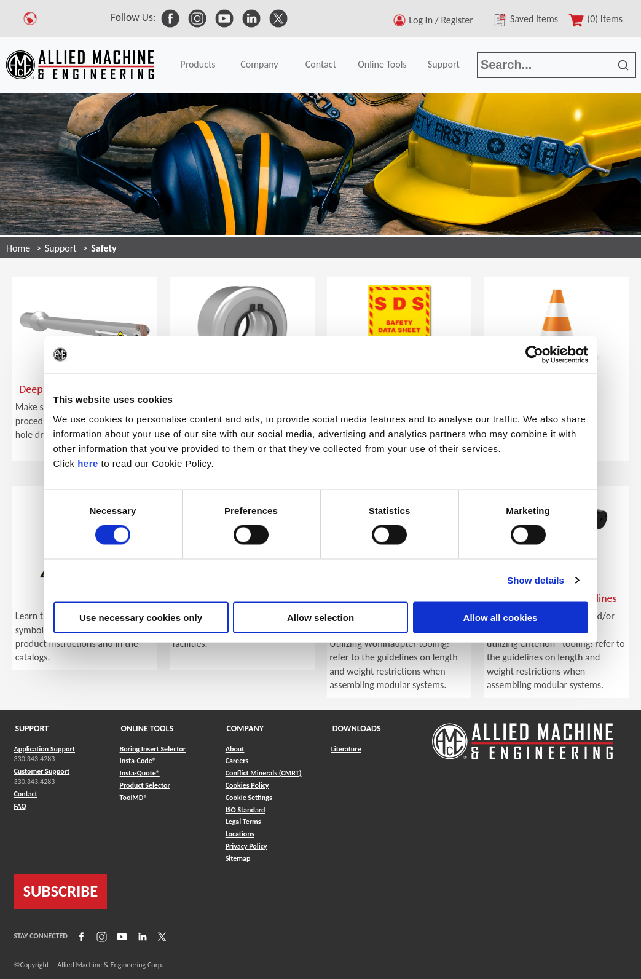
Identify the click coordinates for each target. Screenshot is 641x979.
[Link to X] (160, 936)
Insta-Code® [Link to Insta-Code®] (138, 760)
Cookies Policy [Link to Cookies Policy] (247, 785)
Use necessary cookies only (140, 617)
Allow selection (320, 617)
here (87, 463)
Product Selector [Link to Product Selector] (145, 785)
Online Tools (382, 64)
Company (259, 64)
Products (197, 64)
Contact (320, 64)
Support (444, 64)
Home (18, 248)
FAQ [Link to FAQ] (20, 806)
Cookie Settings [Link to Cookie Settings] (249, 797)
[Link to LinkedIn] (141, 936)
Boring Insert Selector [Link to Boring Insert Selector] (153, 749)
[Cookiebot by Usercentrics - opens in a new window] (534, 355)
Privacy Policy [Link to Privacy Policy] (246, 846)
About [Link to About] (235, 749)
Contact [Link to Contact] (25, 794)
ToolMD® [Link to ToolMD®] (133, 797)
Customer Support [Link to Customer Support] (42, 771)
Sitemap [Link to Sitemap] (238, 858)
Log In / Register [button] (443, 20)
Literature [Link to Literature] (346, 749)
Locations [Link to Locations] (240, 834)
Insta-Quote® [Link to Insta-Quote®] (140, 773)
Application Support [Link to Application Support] (44, 749)
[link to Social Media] (170, 17)
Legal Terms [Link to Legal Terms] (243, 821)
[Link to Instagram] (100, 936)
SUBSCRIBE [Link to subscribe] (60, 891)
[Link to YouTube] (120, 936)
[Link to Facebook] (80, 936)
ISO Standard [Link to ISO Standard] (245, 810)
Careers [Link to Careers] (237, 760)
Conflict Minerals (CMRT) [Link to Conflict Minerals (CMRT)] (264, 773)
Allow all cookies (500, 617)
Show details (535, 580)
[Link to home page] (80, 65)
